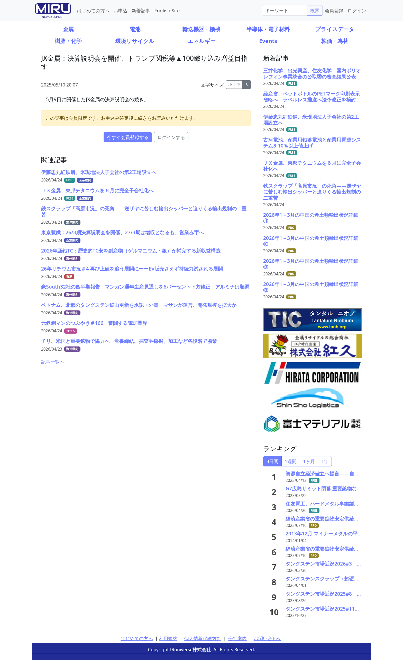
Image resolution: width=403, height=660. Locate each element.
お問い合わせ (267, 638)
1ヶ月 (309, 461)
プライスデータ (334, 29)
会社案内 (237, 638)
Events (268, 41)
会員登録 (334, 10)
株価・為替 (334, 41)
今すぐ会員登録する (128, 137)
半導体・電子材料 (268, 29)
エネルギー (202, 41)
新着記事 (141, 10)
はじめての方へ (93, 10)
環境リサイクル (134, 41)
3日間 (272, 461)
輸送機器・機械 (201, 29)
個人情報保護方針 (202, 638)
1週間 (291, 461)
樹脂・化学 (68, 41)
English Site (167, 10)
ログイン (356, 10)
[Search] (284, 10)
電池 (135, 29)
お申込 (120, 10)
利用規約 (168, 638)
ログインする (171, 137)
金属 (68, 29)
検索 (314, 10)
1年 (324, 461)
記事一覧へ (52, 362)
